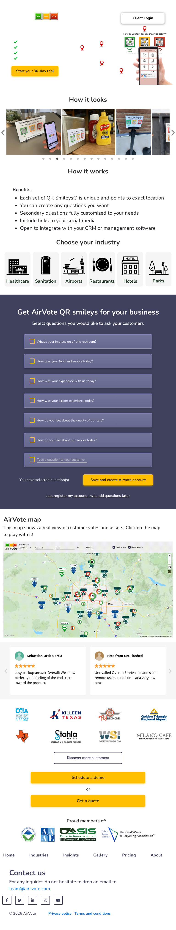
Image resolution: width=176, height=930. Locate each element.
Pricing (129, 855)
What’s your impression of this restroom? (66, 341)
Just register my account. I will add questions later (88, 495)
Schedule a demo (88, 777)
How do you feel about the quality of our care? (70, 420)
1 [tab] (43, 158)
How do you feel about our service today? (66, 440)
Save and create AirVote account (118, 479)
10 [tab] (105, 158)
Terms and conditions (92, 913)
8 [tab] (91, 158)
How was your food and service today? (65, 361)
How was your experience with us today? (66, 381)
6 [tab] (77, 158)
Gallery (100, 855)
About (156, 855)
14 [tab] (132, 158)
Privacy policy (60, 913)
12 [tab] (119, 158)
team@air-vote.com (29, 889)
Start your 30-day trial (35, 71)
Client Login (143, 18)
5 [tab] (71, 158)
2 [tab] (50, 158)
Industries (39, 855)
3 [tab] (57, 158)
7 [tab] (84, 158)
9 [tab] (98, 158)
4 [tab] (64, 158)
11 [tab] (112, 158)
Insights (71, 855)
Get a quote (88, 801)
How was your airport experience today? (65, 401)
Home (9, 855)
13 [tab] (126, 158)
